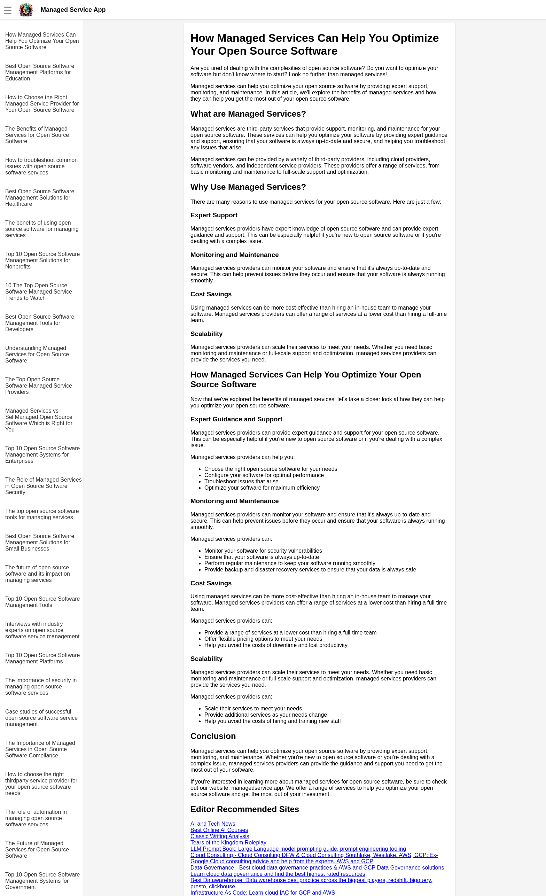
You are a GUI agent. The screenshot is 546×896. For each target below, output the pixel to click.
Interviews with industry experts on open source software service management (42, 630)
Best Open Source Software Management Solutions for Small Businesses (39, 542)
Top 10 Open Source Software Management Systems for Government (42, 881)
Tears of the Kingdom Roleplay (228, 843)
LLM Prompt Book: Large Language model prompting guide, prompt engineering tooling (298, 849)
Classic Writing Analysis (219, 836)
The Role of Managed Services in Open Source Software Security (43, 486)
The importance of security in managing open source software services (41, 686)
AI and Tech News (212, 824)
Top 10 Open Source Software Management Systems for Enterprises (42, 454)
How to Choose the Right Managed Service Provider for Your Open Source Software (42, 103)
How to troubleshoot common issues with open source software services (41, 166)
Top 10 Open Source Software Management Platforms (42, 658)
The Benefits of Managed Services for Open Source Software (37, 135)
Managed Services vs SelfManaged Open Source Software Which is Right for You (38, 420)
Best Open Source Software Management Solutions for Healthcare (39, 197)
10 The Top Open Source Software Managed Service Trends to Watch (38, 291)
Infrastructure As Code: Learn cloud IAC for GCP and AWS (262, 893)
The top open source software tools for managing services (42, 514)
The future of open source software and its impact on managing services (37, 573)
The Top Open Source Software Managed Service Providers (38, 385)
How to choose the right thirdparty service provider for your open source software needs (41, 783)
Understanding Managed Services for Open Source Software (37, 354)
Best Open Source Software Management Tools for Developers (39, 323)
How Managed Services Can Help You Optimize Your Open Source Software (42, 41)
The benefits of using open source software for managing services (42, 229)
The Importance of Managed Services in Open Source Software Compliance (40, 749)
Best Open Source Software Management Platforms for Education (39, 72)
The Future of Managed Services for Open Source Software (37, 849)
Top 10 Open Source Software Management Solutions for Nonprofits (42, 260)
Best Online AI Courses (219, 830)
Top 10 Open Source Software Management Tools (42, 602)
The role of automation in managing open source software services (36, 818)
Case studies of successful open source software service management (41, 718)
